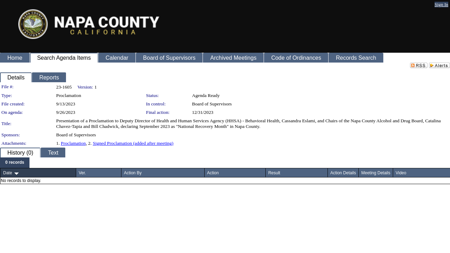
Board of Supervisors (212, 103)
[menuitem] (14, 163)
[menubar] (14, 162)
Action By (133, 172)
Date (7, 172)
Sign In (441, 4)
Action (213, 172)
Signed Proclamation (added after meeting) (133, 143)
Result (274, 172)
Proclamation (73, 143)
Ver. (82, 172)
